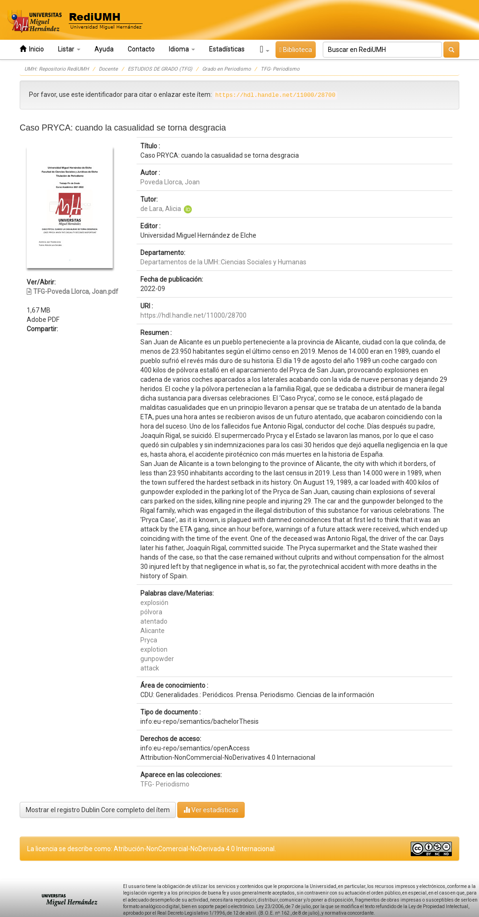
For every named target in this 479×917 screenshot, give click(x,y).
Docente (108, 69)
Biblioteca (295, 49)
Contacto (141, 49)
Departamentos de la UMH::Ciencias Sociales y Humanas (223, 262)
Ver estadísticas (211, 810)
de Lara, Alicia (160, 208)
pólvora (151, 612)
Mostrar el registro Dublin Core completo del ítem (98, 810)
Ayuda (104, 49)
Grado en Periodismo (226, 69)
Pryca (148, 640)
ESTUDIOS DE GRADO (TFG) (160, 69)
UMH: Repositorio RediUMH (56, 69)
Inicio (32, 49)
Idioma (182, 49)
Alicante (152, 630)
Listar (69, 49)
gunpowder (157, 658)
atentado (153, 621)
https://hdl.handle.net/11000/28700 (193, 315)
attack (149, 668)
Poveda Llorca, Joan (170, 182)
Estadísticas (227, 49)
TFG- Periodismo (280, 69)
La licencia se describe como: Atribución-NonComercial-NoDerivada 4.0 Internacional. (151, 848)
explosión (154, 602)
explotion (153, 649)
